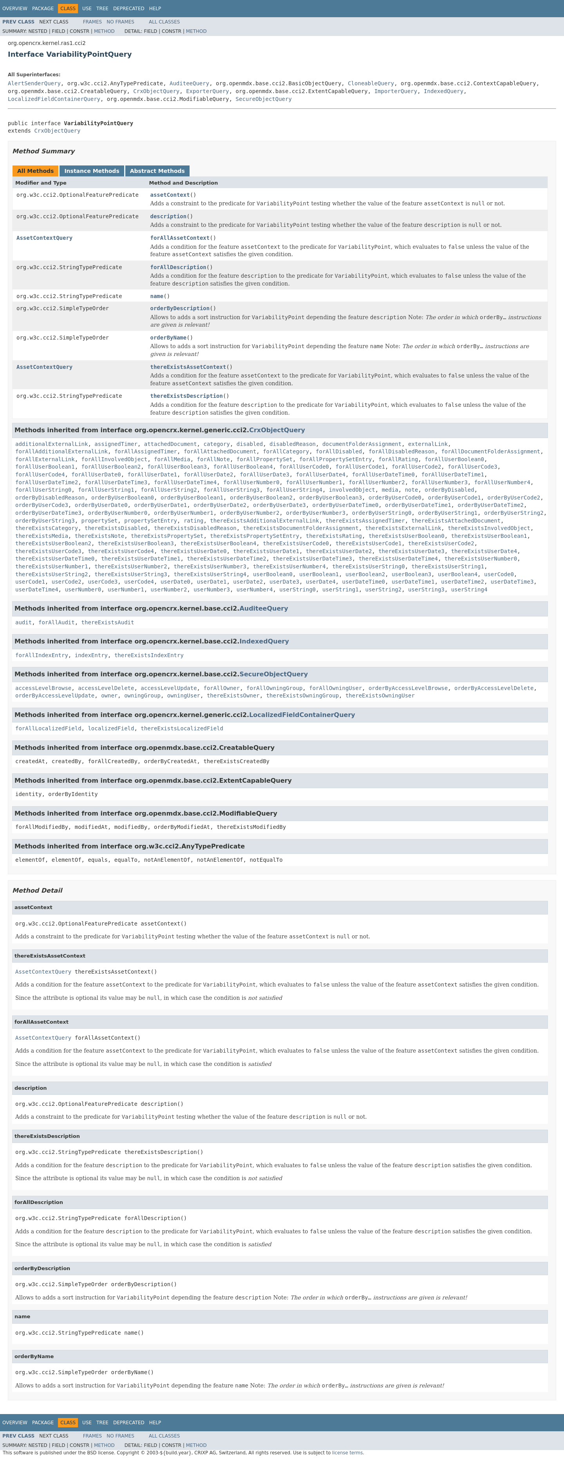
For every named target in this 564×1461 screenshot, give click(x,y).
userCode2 (66, 582)
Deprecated (129, 8)
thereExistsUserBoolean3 (136, 543)
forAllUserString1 (106, 490)
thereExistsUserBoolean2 (53, 543)
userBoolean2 (365, 574)
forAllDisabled (339, 451)
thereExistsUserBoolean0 (407, 536)
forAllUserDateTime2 (46, 482)
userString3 (426, 589)
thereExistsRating (334, 536)
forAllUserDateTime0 (383, 474)
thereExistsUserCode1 (369, 543)
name (157, 296)
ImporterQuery (396, 91)
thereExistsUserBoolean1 (489, 536)
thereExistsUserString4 (210, 574)
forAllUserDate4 (320, 474)
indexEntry (91, 655)
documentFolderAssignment (361, 444)
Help (155, 8)
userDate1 (212, 582)
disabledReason (292, 444)
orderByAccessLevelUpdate (54, 695)
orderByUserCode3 (41, 505)
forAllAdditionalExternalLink (61, 451)
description (168, 216)
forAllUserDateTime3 (116, 482)
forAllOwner (221, 688)
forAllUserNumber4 (502, 482)
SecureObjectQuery (264, 99)
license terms (347, 1453)
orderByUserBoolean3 (330, 497)
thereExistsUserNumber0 (481, 558)
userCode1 (30, 582)
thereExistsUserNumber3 (210, 566)
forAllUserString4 (294, 490)
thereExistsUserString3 (130, 574)
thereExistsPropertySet (167, 536)
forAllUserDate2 (208, 474)
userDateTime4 (36, 589)
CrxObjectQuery (156, 91)
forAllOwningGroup (274, 688)
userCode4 (139, 582)
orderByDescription (180, 308)
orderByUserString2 (514, 513)
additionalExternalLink (51, 444)
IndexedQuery (443, 91)
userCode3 (103, 582)
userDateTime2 (462, 582)
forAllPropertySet (265, 459)
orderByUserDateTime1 (418, 505)
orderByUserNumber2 (250, 513)
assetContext (170, 195)
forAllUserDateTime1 (452, 474)
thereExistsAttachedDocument (456, 521)
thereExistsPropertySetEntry (254, 536)
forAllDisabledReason (402, 451)
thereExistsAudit (107, 622)
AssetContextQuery (44, 238)
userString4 (469, 589)
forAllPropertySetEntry (335, 459)
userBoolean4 (457, 574)
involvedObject (352, 490)
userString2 (383, 589)
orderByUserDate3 (279, 505)
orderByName (168, 337)
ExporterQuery (207, 91)
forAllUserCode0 (304, 467)
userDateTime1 (413, 582)
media (390, 490)
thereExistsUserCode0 (296, 543)
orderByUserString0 (382, 513)
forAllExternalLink (45, 459)
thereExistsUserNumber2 (130, 566)
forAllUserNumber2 (377, 482)
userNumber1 (126, 589)
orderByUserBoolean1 (192, 497)
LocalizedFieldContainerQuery (54, 99)
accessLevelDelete (106, 688)
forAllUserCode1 (360, 467)
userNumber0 (83, 589)
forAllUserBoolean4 (243, 467)
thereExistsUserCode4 (121, 551)
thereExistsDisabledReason (195, 528)
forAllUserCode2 (416, 467)
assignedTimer (115, 444)
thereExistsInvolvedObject (489, 528)
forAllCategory (286, 451)
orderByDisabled (449, 490)
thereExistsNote (99, 536)
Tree (102, 8)
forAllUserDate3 (264, 474)
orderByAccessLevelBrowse (408, 688)
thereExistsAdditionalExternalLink (264, 521)
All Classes (164, 22)
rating (194, 521)
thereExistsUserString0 (368, 566)
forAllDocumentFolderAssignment (490, 451)
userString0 (297, 589)
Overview (14, 8)
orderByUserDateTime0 (346, 505)
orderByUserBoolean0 (122, 497)
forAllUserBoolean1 (45, 467)
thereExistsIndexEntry (149, 655)
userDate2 (248, 582)
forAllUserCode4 (40, 474)
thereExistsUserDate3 (411, 551)
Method (104, 31)
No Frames (120, 22)
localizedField (111, 728)
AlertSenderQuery (34, 83)
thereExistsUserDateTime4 (398, 558)
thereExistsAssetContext (188, 367)
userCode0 (499, 574)
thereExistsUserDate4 (484, 551)
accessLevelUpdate (169, 688)
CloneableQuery (371, 83)
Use (87, 8)
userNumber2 (169, 589)
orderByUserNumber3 (315, 513)
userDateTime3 (512, 582)
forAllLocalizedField (48, 728)
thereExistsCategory (46, 528)
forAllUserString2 (169, 490)
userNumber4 (255, 589)
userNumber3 (211, 589)
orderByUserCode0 (395, 497)
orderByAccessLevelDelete (493, 688)
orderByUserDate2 (219, 505)
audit (23, 622)
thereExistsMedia (41, 536)
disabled (250, 444)
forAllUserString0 (43, 490)
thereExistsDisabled (116, 528)
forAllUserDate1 (152, 474)
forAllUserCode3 (472, 467)
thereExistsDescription (186, 396)
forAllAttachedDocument (220, 451)
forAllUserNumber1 (314, 482)
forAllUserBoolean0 (454, 459)
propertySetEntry (150, 521)
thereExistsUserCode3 (48, 551)
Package (43, 8)
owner (109, 695)
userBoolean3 (411, 574)
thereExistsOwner (233, 695)
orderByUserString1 (447, 513)
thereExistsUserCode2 (441, 543)
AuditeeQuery (189, 83)
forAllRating (398, 459)
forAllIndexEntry (41, 655)
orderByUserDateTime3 (48, 513)
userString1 (340, 589)
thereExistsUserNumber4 (289, 566)
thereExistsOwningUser (380, 695)
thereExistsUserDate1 (266, 551)
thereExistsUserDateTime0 (54, 558)
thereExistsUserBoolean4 (218, 543)
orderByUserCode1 (454, 497)
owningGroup (142, 695)
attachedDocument (170, 444)
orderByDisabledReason (50, 497)
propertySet (99, 521)
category (216, 444)
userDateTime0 (363, 582)
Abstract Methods (157, 171)
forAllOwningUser (335, 688)
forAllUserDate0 (96, 474)
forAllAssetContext (180, 238)
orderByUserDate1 (160, 505)
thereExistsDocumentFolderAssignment (301, 528)
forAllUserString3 (231, 490)
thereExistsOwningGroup (302, 695)
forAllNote (213, 459)
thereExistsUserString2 (51, 574)
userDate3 (284, 582)
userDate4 (321, 582)
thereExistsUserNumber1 (51, 566)
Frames (92, 22)
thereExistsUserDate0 (194, 551)
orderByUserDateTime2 (490, 505)
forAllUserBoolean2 (111, 467)
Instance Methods (91, 171)
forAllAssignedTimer (145, 451)
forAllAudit (56, 622)
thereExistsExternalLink (403, 528)
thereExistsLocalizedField (182, 728)
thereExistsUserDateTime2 (226, 558)
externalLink (428, 444)
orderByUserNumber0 (117, 513)
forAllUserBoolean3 (177, 467)
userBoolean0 (273, 574)
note (411, 490)
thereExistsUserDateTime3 (312, 558)
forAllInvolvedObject (114, 459)
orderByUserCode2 (513, 497)
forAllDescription (178, 267)
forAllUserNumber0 (251, 482)
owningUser (183, 695)
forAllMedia (172, 459)
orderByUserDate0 (101, 505)
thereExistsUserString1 (447, 566)
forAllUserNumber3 (440, 482)
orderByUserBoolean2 (261, 497)
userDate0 (175, 582)
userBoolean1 (319, 574)
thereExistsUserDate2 (339, 551)
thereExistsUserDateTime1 (140, 558)
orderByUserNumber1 (183, 513)
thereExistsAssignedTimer (365, 521)
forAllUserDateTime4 (185, 482)
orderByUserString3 (45, 521)
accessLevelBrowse (43, 688)
